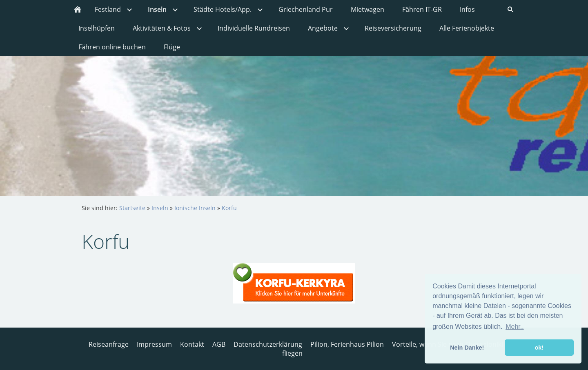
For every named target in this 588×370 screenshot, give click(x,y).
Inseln (159, 208)
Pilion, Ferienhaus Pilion (347, 344)
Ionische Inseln (195, 208)
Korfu (229, 208)
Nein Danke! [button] (467, 347)
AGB (218, 344)
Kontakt (192, 344)
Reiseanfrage (109, 344)
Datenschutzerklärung (268, 344)
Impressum (154, 344)
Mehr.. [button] (514, 326)
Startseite (132, 208)
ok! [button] (539, 347)
